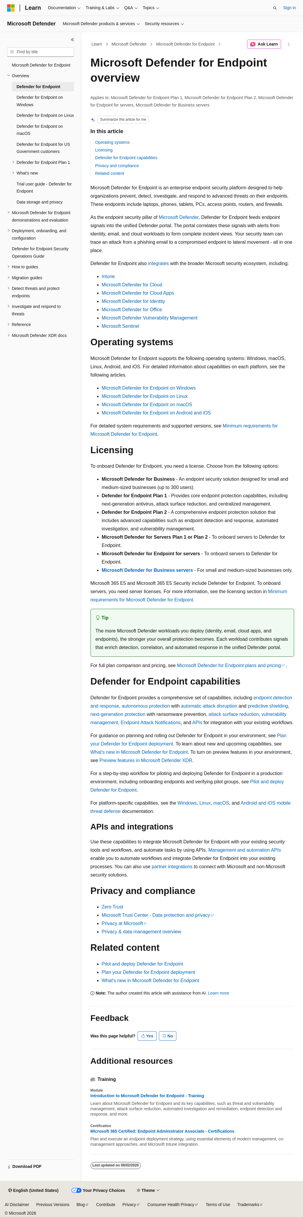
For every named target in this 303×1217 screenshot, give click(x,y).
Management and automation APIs (244, 850)
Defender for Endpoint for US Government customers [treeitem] (43, 148)
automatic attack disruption (209, 705)
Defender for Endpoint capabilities (126, 157)
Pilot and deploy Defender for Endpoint (142, 963)
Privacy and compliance (117, 165)
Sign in (289, 7)
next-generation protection (118, 714)
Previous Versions (52, 1204)
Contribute (105, 1204)
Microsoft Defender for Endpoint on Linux (145, 396)
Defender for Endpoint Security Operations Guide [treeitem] (40, 252)
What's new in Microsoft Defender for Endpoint (139, 752)
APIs (197, 722)
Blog (81, 1204)
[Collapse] (72, 39)
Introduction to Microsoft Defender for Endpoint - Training (147, 1095)
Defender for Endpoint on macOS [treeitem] (40, 130)
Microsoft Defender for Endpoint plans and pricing (229, 665)
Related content (109, 173)
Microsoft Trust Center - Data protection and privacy (156, 915)
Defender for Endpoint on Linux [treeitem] (45, 115)
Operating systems (112, 142)
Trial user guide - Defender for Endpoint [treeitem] (44, 188)
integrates (158, 263)
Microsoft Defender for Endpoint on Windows (149, 387)
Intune (108, 276)
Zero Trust (112, 906)
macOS (221, 803)
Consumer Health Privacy (170, 1204)
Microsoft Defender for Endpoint (185, 44)
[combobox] (40, 52)
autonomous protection (146, 705)
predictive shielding (268, 705)
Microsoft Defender (129, 44)
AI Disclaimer (17, 1204)
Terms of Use (218, 1204)
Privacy (129, 1204)
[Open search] (275, 8)
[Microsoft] (11, 8)
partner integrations (172, 866)
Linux (205, 803)
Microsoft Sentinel (120, 326)
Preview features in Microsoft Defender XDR (145, 760)
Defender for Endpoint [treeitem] (38, 86)
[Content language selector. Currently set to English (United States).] (33, 1190)
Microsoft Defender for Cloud (132, 284)
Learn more (218, 993)
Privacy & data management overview (141, 931)
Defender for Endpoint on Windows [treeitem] (40, 101)
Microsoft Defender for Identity (133, 301)
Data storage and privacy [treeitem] (40, 202)
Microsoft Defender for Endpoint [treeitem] (41, 65)
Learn (96, 44)
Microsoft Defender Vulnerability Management (150, 317)
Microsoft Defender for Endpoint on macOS (147, 404)
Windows (187, 803)
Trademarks (248, 1204)
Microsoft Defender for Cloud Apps (138, 293)
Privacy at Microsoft (122, 923)
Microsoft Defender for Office (132, 309)
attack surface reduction (234, 714)
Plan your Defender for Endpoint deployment (148, 972)
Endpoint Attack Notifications (151, 722)
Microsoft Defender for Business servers (147, 570)
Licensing (104, 150)
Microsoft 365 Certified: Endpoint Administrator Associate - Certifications (163, 1131)
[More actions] (288, 44)
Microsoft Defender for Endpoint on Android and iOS (156, 412)
